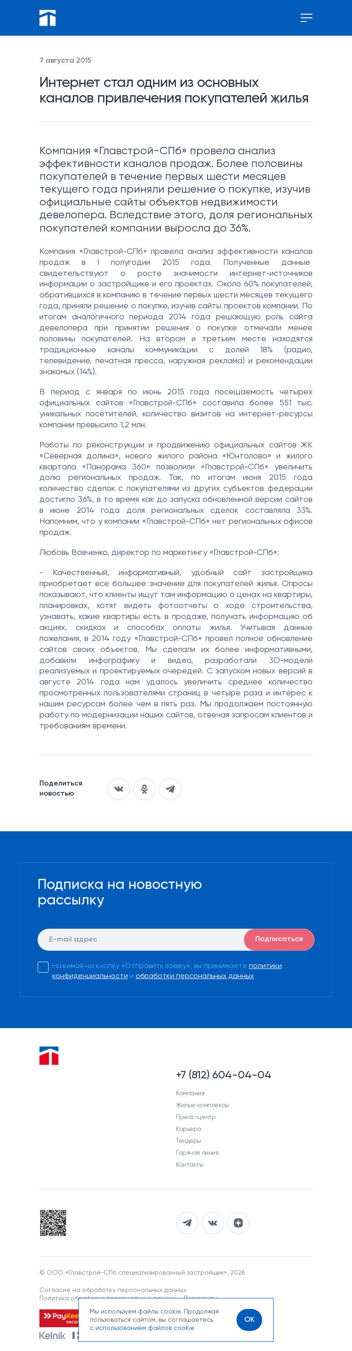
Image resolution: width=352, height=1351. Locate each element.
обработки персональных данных (195, 976)
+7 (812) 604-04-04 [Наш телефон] (223, 1075)
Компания (190, 1093)
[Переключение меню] (307, 18)
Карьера (188, 1129)
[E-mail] (176, 940)
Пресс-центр (195, 1117)
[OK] (249, 1320)
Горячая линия (197, 1153)
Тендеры (188, 1141)
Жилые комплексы (202, 1105)
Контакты (190, 1165)
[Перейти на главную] (47, 18)
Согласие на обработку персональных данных (113, 1290)
